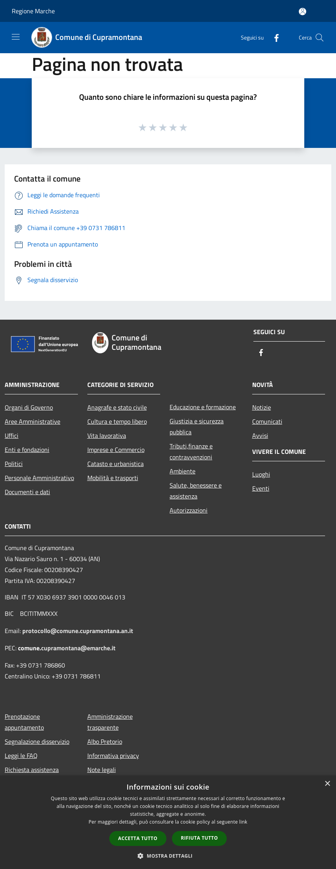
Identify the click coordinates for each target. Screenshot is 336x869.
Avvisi (260, 435)
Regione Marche (33, 11)
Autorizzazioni (189, 510)
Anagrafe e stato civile (117, 407)
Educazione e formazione (203, 407)
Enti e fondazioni (27, 449)
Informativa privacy (113, 755)
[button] (168, 856)
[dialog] (168, 822)
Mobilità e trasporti (112, 477)
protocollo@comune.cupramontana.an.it (77, 630)
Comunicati (267, 421)
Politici (14, 463)
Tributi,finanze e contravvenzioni (191, 451)
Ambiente (182, 471)
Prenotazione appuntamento (24, 722)
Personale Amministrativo (39, 477)
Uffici (11, 435)
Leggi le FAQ (21, 755)
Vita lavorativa (106, 435)
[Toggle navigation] (15, 36)
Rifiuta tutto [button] (199, 838)
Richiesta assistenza (32, 769)
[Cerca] (319, 37)
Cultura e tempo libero (117, 421)
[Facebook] (273, 37)
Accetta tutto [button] (137, 838)
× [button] (327, 784)
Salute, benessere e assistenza (196, 490)
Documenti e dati (27, 492)
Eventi (260, 488)
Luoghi (261, 474)
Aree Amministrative (32, 421)
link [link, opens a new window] (243, 822)
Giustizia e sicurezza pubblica (197, 426)
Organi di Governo (29, 407)
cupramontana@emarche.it (78, 648)
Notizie (261, 407)
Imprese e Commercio (116, 449)
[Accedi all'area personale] (302, 11)
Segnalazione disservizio (37, 741)
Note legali (101, 769)
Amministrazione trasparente (110, 722)
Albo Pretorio (104, 741)
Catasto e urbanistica (115, 463)
